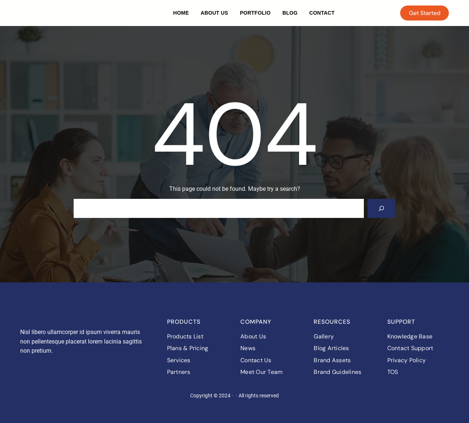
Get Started (424, 13)
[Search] (381, 208)
